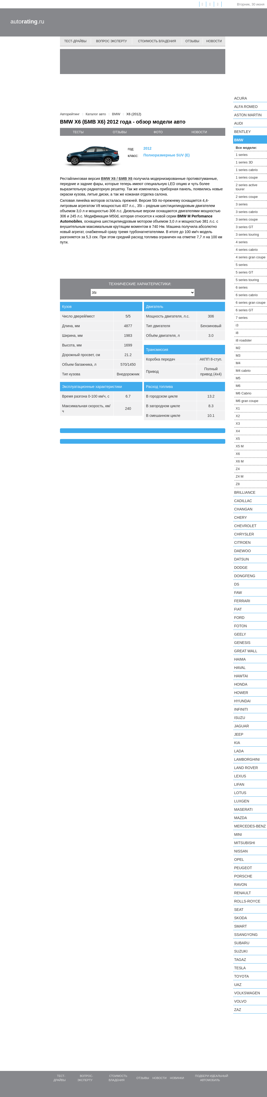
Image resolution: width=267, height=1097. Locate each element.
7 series (242, 318)
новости (199, 132)
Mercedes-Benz (250, 826)
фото (158, 132)
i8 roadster (244, 340)
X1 (238, 408)
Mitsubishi (244, 843)
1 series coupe (247, 177)
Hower (241, 693)
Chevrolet (245, 526)
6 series (242, 287)
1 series (242, 155)
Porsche (243, 876)
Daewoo (242, 551)
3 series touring (247, 234)
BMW (238, 140)
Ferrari (242, 601)
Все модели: (246, 148)
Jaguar (241, 726)
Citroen (242, 542)
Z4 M (240, 476)
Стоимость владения (157, 41)
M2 (238, 348)
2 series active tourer (246, 187)
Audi (238, 123)
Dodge (240, 567)
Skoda (240, 918)
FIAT (238, 609)
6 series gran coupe (250, 302)
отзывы (120, 132)
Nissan (241, 851)
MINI (238, 834)
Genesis (242, 643)
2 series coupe (247, 197)
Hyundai (242, 701)
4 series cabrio (247, 250)
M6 (238, 386)
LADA (239, 751)
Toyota (241, 976)
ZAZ (237, 1010)
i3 (237, 325)
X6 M (240, 461)
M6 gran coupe (247, 401)
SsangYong (246, 935)
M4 (238, 363)
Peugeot (243, 868)
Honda (240, 684)
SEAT (239, 909)
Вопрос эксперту (111, 41)
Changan (243, 509)
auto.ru (27, 21)
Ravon (240, 884)
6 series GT (244, 310)
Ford (239, 617)
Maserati (243, 809)
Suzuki (240, 951)
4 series (242, 242)
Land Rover (246, 768)
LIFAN (239, 784)
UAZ (237, 985)
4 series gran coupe (250, 257)
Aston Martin (248, 115)
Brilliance (245, 492)
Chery (240, 517)
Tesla (240, 968)
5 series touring (247, 280)
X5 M (240, 446)
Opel (239, 859)
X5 (238, 439)
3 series (242, 204)
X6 (238, 454)
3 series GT (244, 227)
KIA (237, 743)
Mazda (240, 818)
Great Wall (245, 651)
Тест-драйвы (75, 41)
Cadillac (243, 501)
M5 (238, 378)
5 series (242, 265)
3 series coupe (247, 219)
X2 (238, 416)
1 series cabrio (247, 170)
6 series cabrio (247, 295)
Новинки (177, 1078)
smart (240, 926)
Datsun (241, 559)
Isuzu (239, 718)
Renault (242, 893)
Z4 (238, 469)
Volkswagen (247, 993)
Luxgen (241, 801)
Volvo (240, 1001)
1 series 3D (244, 162)
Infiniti (241, 709)
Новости (214, 41)
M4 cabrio (243, 371)
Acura (240, 98)
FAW (238, 592)
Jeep (238, 734)
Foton (240, 626)
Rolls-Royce (247, 901)
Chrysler (244, 534)
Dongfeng (244, 576)
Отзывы (192, 41)
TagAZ (240, 960)
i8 (237, 333)
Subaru (241, 943)
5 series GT (244, 272)
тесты (78, 132)
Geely (240, 634)
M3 (238, 355)
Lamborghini (247, 759)
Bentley (242, 132)
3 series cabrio (247, 212)
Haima (240, 659)
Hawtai (241, 676)
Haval (240, 668)
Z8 (238, 484)
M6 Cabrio (243, 393)
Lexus (240, 776)
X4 (238, 431)
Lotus (240, 793)
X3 (238, 423)
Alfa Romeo (246, 107)
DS (236, 584)
